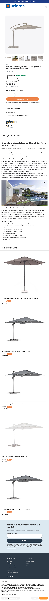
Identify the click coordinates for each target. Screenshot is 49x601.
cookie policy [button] (30, 587)
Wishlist (28, 564)
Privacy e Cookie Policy (12, 566)
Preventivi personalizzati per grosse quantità (17, 115)
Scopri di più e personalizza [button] (10, 598)
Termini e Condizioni (12, 568)
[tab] (24, 108)
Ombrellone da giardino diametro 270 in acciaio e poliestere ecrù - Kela (20, 298)
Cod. (7, 71)
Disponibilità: (11, 75)
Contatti (9, 564)
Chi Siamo (9, 561)
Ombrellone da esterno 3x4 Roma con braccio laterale (16, 509)
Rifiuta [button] (34, 598)
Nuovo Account (30, 561)
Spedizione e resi (10, 112)
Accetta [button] (43, 598)
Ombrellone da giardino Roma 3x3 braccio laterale (15, 456)
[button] (41, 6)
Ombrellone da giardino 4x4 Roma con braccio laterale (16, 404)
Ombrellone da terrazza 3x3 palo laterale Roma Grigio (16, 351)
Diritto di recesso (11, 570)
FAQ (27, 566)
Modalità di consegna (12, 572)
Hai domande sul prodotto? (13, 108)
